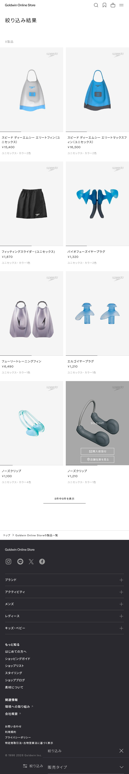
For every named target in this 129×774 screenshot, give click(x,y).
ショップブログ (15, 680)
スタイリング (13, 673)
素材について (14, 687)
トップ (6, 535)
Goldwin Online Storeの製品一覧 (36, 535)
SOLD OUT (97, 424)
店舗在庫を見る (99, 460)
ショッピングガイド (17, 659)
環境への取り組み (19, 707)
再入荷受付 (100, 452)
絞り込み (33, 765)
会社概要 (13, 714)
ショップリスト (14, 666)
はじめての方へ (16, 652)
